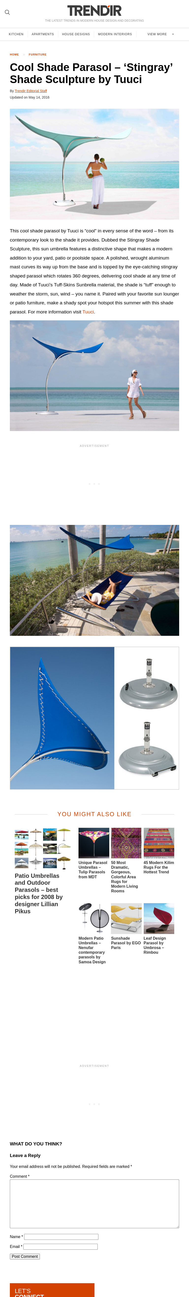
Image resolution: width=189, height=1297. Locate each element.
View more (157, 34)
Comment (20, 1176)
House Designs (76, 34)
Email (16, 1247)
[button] (94, 164)
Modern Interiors (115, 34)
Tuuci (88, 311)
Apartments (43, 34)
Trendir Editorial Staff (31, 91)
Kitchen (16, 34)
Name (16, 1237)
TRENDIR (94, 10)
